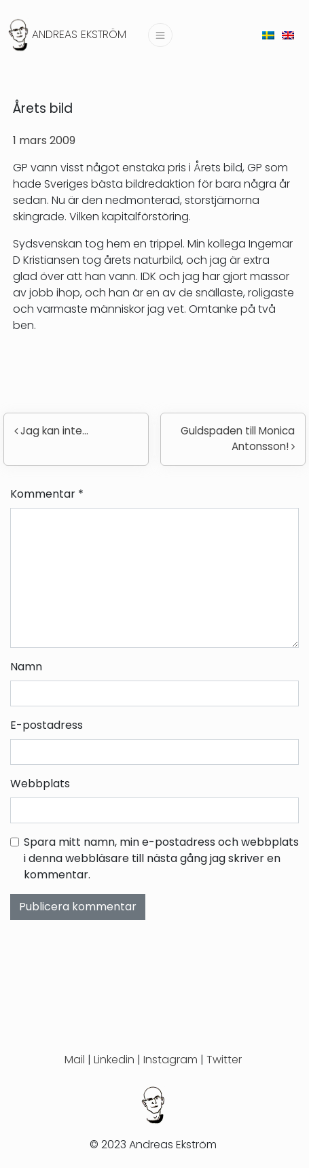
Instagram (170, 1059)
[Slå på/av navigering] (160, 35)
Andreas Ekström (79, 34)
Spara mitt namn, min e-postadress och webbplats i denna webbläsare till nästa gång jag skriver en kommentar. (161, 858)
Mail (75, 1059)
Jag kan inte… (51, 431)
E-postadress (46, 725)
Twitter (224, 1059)
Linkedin (114, 1059)
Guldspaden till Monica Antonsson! (238, 438)
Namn (26, 666)
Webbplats (40, 783)
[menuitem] (268, 35)
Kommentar (47, 494)
